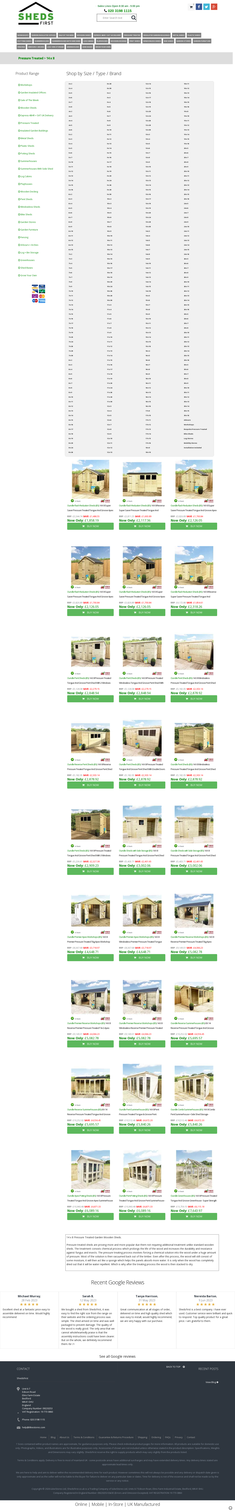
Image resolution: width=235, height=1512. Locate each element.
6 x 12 (71, 240)
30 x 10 (186, 388)
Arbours (187, 420)
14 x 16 (148, 291)
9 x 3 (108, 97)
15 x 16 (148, 346)
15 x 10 (148, 318)
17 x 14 (148, 434)
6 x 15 (71, 249)
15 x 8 (148, 309)
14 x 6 (148, 245)
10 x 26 (109, 291)
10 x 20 (109, 282)
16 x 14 (148, 397)
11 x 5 (109, 314)
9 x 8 (108, 120)
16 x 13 (148, 392)
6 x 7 (70, 217)
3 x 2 (70, 84)
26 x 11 (186, 286)
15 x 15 (148, 342)
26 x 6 (186, 263)
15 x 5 (148, 295)
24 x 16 (186, 254)
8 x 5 (70, 374)
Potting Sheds (26, 153)
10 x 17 (109, 268)
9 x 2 (108, 93)
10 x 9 (109, 231)
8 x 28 (109, 84)
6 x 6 (70, 213)
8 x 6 (70, 378)
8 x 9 (70, 392)
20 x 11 (186, 176)
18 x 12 (186, 88)
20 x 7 (186, 157)
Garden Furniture (28, 229)
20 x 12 (186, 180)
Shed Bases (25, 267)
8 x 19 (71, 438)
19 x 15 (186, 139)
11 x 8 (109, 328)
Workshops (25, 84)
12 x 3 (109, 406)
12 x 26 (148, 120)
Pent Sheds (25, 199)
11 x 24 (109, 388)
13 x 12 (148, 176)
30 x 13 (186, 401)
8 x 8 (70, 388)
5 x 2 (70, 134)
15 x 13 (148, 332)
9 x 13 (109, 143)
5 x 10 (71, 162)
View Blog (212, 1382)
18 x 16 (186, 107)
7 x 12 (71, 300)
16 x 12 (148, 388)
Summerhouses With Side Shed (35, 168)
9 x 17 (109, 162)
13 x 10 (148, 166)
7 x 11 (71, 295)
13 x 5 (148, 143)
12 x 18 (148, 102)
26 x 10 (186, 282)
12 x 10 (109, 438)
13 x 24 (148, 217)
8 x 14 (71, 415)
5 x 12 (71, 171)
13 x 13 (148, 180)
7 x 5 (70, 268)
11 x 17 (109, 369)
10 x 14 (109, 254)
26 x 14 (186, 300)
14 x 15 (148, 286)
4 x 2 (70, 111)
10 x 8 (109, 226)
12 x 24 (148, 116)
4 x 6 (70, 130)
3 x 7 (70, 102)
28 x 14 (186, 351)
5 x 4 (70, 143)
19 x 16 (186, 143)
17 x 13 (148, 429)
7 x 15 (71, 314)
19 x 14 (186, 134)
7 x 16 (71, 318)
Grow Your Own (27, 275)
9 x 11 (109, 134)
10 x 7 (109, 222)
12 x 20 (148, 111)
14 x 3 (148, 231)
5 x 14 (71, 180)
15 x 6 (148, 300)
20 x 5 (186, 148)
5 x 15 (71, 185)
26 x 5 (186, 259)
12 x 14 (148, 84)
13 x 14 (148, 185)
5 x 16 (71, 190)
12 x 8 (109, 429)
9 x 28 (109, 190)
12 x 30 (148, 130)
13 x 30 (148, 226)
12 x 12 (109, 447)
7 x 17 (71, 323)
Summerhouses (27, 161)
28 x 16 (186, 360)
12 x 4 (109, 411)
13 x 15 (148, 190)
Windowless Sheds (29, 206)
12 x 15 (148, 88)
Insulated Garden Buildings (33, 130)
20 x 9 (186, 166)
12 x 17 (148, 97)
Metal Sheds (25, 138)
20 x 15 (186, 194)
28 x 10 (186, 332)
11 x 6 (109, 318)
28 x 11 (186, 337)
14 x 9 (148, 259)
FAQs (168, 1437)
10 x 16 (109, 263)
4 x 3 (70, 116)
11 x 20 (109, 383)
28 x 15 (186, 355)
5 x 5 (70, 148)
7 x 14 (71, 309)
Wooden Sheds (27, 107)
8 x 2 (70, 360)
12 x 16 (148, 93)
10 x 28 (109, 295)
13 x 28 (148, 222)
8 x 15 (71, 420)
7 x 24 (71, 342)
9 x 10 (109, 130)
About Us (64, 1437)
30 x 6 (186, 369)
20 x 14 (186, 190)
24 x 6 (186, 208)
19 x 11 (186, 120)
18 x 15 (186, 102)
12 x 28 (148, 125)
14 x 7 (148, 249)
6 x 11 (71, 236)
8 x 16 (71, 424)
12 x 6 (109, 420)
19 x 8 (186, 111)
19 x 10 (186, 116)
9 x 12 (109, 139)
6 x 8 (70, 222)
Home (43, 1437)
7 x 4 (70, 263)
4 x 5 (70, 125)
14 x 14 (148, 282)
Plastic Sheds (26, 145)
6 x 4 (70, 203)
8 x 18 (71, 434)
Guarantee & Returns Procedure (116, 1437)
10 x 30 (109, 300)
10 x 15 (109, 259)
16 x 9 (148, 374)
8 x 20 (71, 443)
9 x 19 (109, 171)
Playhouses (25, 184)
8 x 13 (71, 411)
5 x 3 (70, 139)
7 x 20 (71, 337)
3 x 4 (70, 88)
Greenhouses (26, 260)
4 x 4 (70, 120)
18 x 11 (186, 84)
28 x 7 (186, 323)
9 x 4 (108, 102)
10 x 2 (109, 199)
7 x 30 (71, 355)
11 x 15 (109, 360)
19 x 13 (186, 130)
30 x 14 (186, 406)
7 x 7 (70, 277)
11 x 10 (109, 337)
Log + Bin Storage (28, 252)
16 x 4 (148, 351)
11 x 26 (109, 392)
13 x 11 (148, 171)
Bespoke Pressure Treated (195, 429)
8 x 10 (71, 397)
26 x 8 (186, 272)
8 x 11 (71, 401)
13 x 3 (148, 134)
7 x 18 (71, 328)
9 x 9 (108, 125)
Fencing (23, 237)
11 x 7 (109, 323)
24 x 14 (186, 245)
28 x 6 (186, 318)
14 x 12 (148, 272)
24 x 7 (186, 213)
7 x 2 (70, 254)
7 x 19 (71, 332)
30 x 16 (186, 415)
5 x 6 (70, 153)
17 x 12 (148, 424)
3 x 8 (70, 107)
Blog (53, 1437)
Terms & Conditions (84, 1437)
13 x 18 (148, 203)
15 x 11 (148, 323)
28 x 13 (186, 346)
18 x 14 (186, 97)
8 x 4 (70, 369)
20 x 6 (186, 153)
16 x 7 (148, 365)
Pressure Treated (30, 58)
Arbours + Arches (28, 244)
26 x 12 (186, 291)
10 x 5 (109, 213)
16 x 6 (148, 360)
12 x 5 (109, 415)
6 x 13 (71, 245)
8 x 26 (71, 452)
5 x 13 (71, 176)
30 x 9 (186, 383)
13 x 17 (148, 199)
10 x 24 (109, 286)
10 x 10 (109, 236)
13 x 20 (148, 213)
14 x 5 (148, 240)
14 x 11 (148, 268)
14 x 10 (148, 263)
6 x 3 (70, 199)
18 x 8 (148, 447)
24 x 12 (186, 236)
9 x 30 (109, 194)
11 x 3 (109, 305)
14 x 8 (50, 58)
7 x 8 (70, 282)
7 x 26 (71, 346)
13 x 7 (148, 153)
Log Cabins (25, 176)
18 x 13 (186, 93)
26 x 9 (186, 277)
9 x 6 (108, 111)
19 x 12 (186, 125)
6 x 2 (70, 194)
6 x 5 (70, 208)
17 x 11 (148, 420)
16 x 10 (148, 378)
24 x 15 (186, 249)
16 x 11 (148, 383)
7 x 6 (70, 272)
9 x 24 (109, 180)
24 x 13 (186, 240)
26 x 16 (186, 309)
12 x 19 (148, 107)
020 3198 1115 (120, 11)
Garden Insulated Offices (32, 92)
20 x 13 (186, 185)
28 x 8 (186, 328)
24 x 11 (186, 231)
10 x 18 (109, 272)
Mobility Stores (190, 443)
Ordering (156, 1437)
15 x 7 (148, 305)
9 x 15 (109, 153)
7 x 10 (71, 291)
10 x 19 (109, 277)
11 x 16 (109, 365)
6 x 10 (71, 231)
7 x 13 (71, 305)
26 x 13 (186, 295)
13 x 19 (148, 208)
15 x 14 (148, 337)
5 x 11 (71, 166)
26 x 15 (186, 305)
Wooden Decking (28, 191)
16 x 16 (148, 406)
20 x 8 (186, 162)
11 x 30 (109, 401)
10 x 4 (109, 208)
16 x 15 (148, 401)
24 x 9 (186, 222)
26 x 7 (186, 268)
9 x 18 (109, 166)
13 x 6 (148, 148)
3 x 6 (70, 97)
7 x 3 (70, 259)
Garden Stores (27, 222)
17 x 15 (148, 438)
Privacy (179, 1437)
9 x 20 (109, 176)
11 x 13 (109, 351)
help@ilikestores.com (33, 1427)
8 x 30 (109, 88)
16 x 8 (148, 369)
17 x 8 (148, 411)
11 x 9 (109, 332)
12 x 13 (109, 452)
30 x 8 (186, 378)
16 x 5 (148, 355)
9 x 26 (109, 185)
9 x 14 (109, 148)
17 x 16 (148, 443)
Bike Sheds (25, 214)
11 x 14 (109, 355)
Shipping (142, 1437)
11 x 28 (109, 397)
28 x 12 (186, 342)
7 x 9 (70, 286)
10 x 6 (109, 217)
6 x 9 (70, 226)
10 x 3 (109, 203)
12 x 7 (109, 424)
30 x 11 (186, 392)
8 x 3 (70, 365)
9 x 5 (108, 107)
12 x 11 (109, 443)
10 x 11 (109, 240)
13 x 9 (148, 162)
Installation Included (193, 447)
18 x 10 (148, 452)
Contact (191, 1437)
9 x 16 (109, 157)
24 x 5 (186, 203)
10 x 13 (109, 249)
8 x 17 (71, 429)
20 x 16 (186, 199)
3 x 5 (70, 93)
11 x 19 (109, 378)
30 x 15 (186, 411)
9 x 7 (108, 116)
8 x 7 (70, 383)
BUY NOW (90, 526)
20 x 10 (186, 171)
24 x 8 (186, 217)
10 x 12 (109, 245)
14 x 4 (148, 236)
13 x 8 (148, 157)
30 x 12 (186, 397)
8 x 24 (71, 447)
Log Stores (188, 438)
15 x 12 (148, 328)
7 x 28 (71, 351)
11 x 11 (109, 342)
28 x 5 (186, 314)
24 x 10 (186, 226)
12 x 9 (109, 434)
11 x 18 (109, 374)
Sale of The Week (28, 100)
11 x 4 (109, 309)
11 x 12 (109, 346)
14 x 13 (148, 277)
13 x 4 (148, 139)
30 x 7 (186, 374)
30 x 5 (186, 365)
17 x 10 (148, 415)
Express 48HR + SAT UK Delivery (35, 115)
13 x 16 (148, 194)
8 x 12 (71, 406)
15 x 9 (148, 314)
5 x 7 (70, 157)
